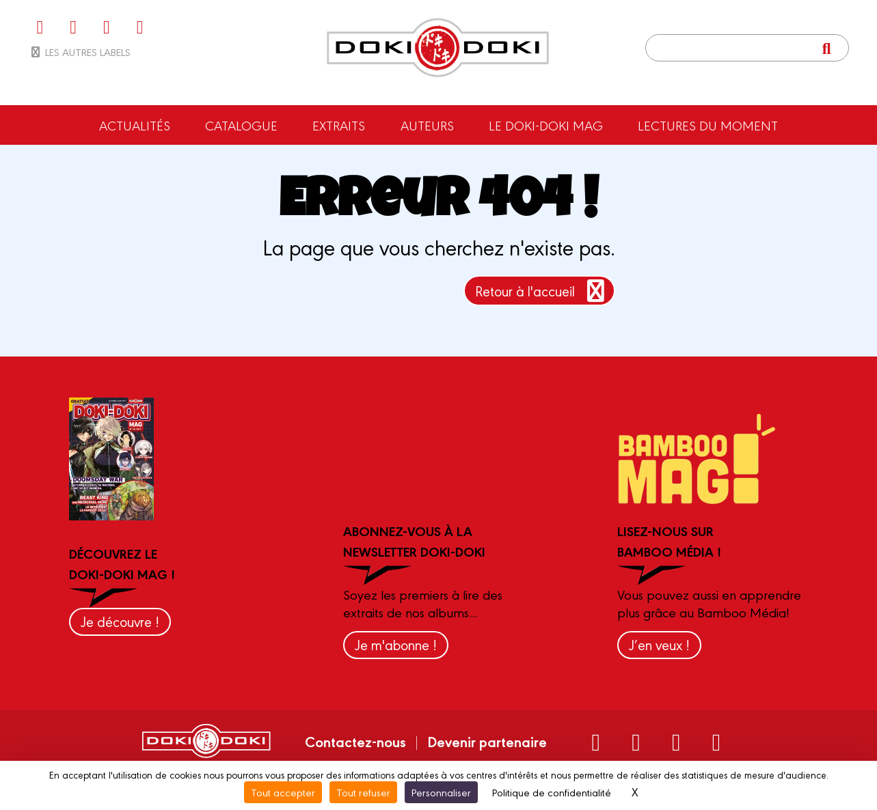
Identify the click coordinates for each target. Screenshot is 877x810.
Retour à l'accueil (542, 290)
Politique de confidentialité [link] (551, 792)
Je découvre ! (120, 621)
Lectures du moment (708, 125)
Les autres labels (80, 51)
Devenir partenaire (487, 741)
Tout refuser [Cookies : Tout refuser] (363, 792)
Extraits (338, 125)
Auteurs (427, 125)
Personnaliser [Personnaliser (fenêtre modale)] (441, 792)
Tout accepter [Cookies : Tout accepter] (283, 792)
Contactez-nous (355, 741)
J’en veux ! (659, 644)
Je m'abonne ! (396, 644)
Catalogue (241, 125)
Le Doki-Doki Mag (546, 125)
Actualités (134, 125)
